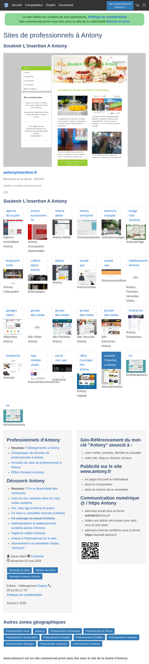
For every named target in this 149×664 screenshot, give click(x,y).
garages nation (11, 313)
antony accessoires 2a (39, 215)
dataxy (59, 260)
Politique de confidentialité (107, 17)
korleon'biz (13, 355)
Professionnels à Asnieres (86, 643)
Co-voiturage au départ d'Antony (33, 518)
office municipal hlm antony (86, 362)
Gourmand (66, 5)
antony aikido (59, 213)
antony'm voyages (110, 213)
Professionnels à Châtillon (89, 637)
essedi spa (84, 263)
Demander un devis (19, 570)
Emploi (50, 5)
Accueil (17, 5)
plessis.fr (39, 631)
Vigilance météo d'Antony (28, 533)
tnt (130, 355)
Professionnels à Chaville (56, 637)
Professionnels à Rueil (17, 631)
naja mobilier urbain (36, 360)
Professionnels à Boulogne (20, 643)
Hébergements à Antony (43, 448)
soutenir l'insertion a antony (110, 360)
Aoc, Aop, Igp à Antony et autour (33, 508)
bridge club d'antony (134, 215)
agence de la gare (13, 213)
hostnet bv (136, 310)
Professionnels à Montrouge (65, 631)
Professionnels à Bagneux (53, 643)
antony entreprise (86, 213)
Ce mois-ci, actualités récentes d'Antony (38, 513)
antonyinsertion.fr (20, 172)
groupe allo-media (38, 313)
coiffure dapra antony (36, 265)
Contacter (37, 556)
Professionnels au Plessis (99, 631)
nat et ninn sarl (61, 358)
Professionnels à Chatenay (123, 637)
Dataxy (42, 585)
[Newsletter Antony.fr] (137, 5)
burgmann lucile (13, 263)
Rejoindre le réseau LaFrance (24, 576)
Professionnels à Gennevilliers (22, 637)
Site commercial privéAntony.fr (120, 6)
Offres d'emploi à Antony (27, 472)
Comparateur (34, 5)
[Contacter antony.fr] (144, 5)
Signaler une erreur (45, 570)
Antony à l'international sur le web (34, 538)
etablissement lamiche (137, 263)
